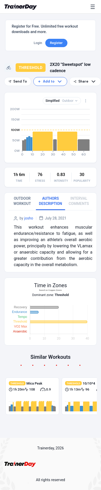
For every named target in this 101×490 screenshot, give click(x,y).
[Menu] (94, 7)
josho (28, 218)
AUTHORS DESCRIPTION (50, 201)
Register (56, 43)
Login (38, 43)
